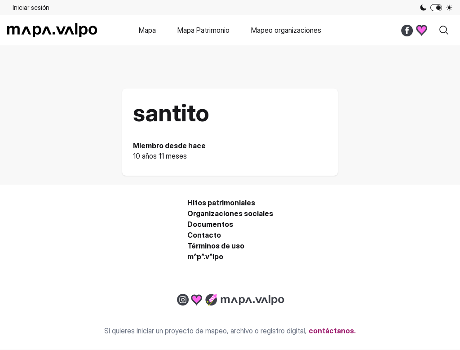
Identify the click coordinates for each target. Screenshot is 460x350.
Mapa (147, 30)
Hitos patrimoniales (221, 202)
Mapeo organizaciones (286, 30)
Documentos (210, 224)
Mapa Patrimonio (203, 30)
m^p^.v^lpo (205, 256)
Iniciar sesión (31, 7)
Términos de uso (215, 245)
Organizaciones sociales (230, 213)
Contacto (204, 234)
